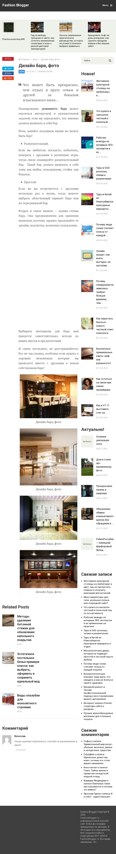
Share (8, 73)
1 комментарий (44, 72)
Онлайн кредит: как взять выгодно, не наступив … (103, 258)
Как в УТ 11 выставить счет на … (102, 409)
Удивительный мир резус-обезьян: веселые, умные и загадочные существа (98, 747)
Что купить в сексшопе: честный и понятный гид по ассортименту (98, 610)
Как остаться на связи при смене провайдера (104, 384)
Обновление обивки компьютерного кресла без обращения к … (105, 516)
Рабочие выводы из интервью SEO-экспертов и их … (104, 145)
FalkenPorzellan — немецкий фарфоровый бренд (105, 544)
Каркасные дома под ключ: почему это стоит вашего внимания (97, 760)
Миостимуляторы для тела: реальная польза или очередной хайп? (96, 600)
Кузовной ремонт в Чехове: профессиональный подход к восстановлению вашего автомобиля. (98, 693)
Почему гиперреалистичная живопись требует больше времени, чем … (105, 292)
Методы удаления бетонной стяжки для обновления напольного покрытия (25, 628)
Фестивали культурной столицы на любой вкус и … (103, 88)
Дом (35, 59)
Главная (25, 59)
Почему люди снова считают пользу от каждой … (105, 230)
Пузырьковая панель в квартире (104, 490)
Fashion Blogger (15, 5)
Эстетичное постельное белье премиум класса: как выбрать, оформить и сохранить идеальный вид (28, 667)
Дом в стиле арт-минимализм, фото (104, 465)
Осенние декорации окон (102, 440)
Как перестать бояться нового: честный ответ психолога (104, 326)
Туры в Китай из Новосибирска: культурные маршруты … (105, 201)
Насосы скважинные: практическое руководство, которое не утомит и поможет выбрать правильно (71, 40)
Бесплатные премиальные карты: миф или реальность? (104, 356)
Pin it (8, 59)
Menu (105, 5)
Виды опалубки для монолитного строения (28, 701)
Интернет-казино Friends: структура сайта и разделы (98, 706)
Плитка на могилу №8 (13, 39)
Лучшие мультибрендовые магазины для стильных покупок (98, 716)
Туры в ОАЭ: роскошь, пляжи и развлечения (103, 173)
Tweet (8, 69)
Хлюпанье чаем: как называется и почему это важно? (98, 786)
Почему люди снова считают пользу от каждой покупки (95, 666)
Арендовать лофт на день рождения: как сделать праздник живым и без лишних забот (98, 40)
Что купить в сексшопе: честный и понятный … (103, 116)
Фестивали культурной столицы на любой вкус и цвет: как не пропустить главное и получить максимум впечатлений (98, 587)
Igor (19, 644)
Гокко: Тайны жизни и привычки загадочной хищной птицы (96, 773)
